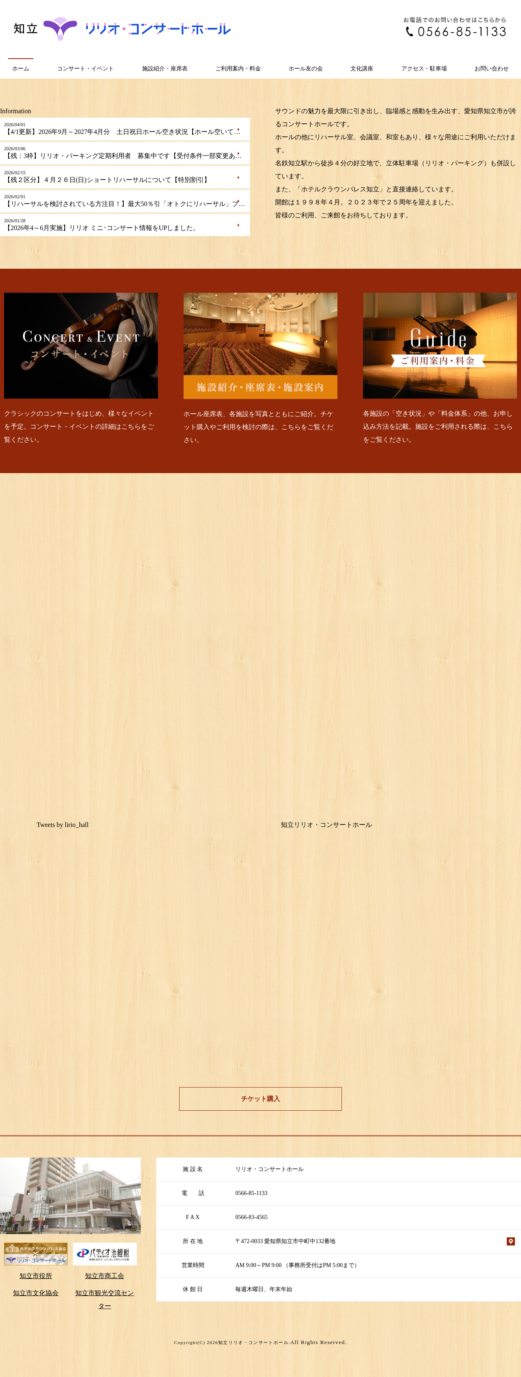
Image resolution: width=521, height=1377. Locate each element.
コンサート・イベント (85, 69)
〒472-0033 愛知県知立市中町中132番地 (285, 1241)
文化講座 (361, 69)
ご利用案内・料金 (238, 69)
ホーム (20, 69)
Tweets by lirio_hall (63, 824)
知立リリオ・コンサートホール (326, 824)
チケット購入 (260, 1098)
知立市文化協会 (36, 1292)
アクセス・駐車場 (424, 69)
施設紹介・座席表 (165, 69)
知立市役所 (36, 1275)
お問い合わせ (492, 69)
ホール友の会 (306, 69)
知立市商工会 (104, 1275)
